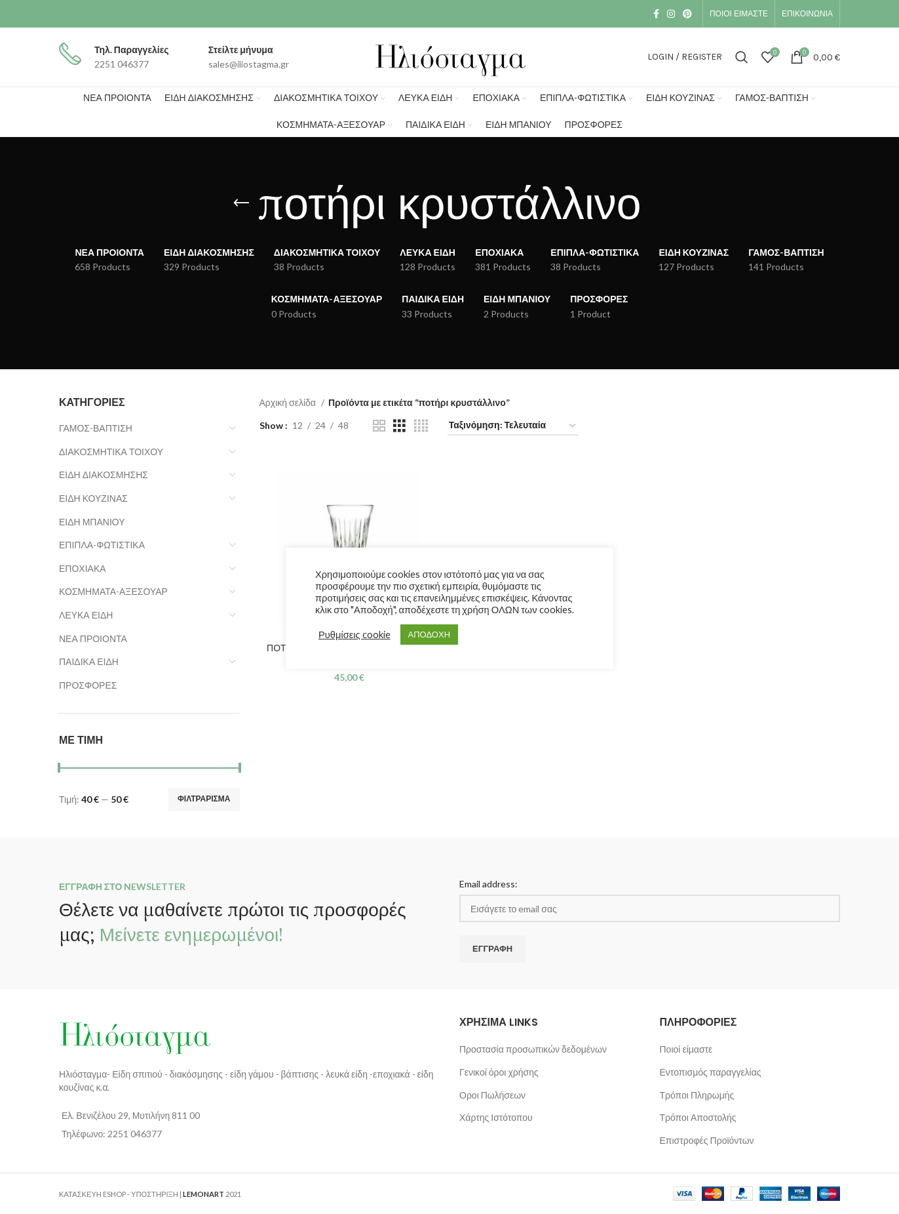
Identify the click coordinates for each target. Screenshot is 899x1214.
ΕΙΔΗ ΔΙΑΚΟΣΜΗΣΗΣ (103, 474)
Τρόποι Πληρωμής (697, 1095)
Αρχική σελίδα (288, 402)
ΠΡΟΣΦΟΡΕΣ (88, 685)
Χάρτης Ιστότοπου (496, 1117)
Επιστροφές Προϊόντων (707, 1140)
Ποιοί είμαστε (686, 1049)
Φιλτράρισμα (204, 798)
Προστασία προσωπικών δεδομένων (533, 1049)
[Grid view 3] (399, 426)
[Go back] (241, 203)
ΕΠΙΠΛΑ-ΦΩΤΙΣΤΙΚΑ (102, 544)
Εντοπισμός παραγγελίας (710, 1072)
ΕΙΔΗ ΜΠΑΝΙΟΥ (92, 521)
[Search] (742, 57)
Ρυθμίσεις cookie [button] (354, 634)
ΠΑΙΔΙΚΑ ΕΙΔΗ (89, 661)
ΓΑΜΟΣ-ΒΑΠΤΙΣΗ (95, 428)
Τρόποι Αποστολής (698, 1117)
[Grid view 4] (421, 426)
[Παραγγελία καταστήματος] (513, 425)
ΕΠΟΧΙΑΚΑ (82, 568)
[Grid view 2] (379, 426)
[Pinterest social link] (687, 13)
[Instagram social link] (671, 13)
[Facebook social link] (656, 13)
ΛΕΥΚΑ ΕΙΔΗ (86, 614)
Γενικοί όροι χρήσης (499, 1072)
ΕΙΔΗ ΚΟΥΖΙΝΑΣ (93, 498)
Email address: (488, 883)
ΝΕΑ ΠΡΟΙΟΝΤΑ (93, 638)
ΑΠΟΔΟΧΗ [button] (429, 634)
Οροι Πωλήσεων (492, 1095)
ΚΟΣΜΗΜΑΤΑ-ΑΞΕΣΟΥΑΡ (113, 591)
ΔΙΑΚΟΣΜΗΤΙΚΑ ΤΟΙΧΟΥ (111, 451)
